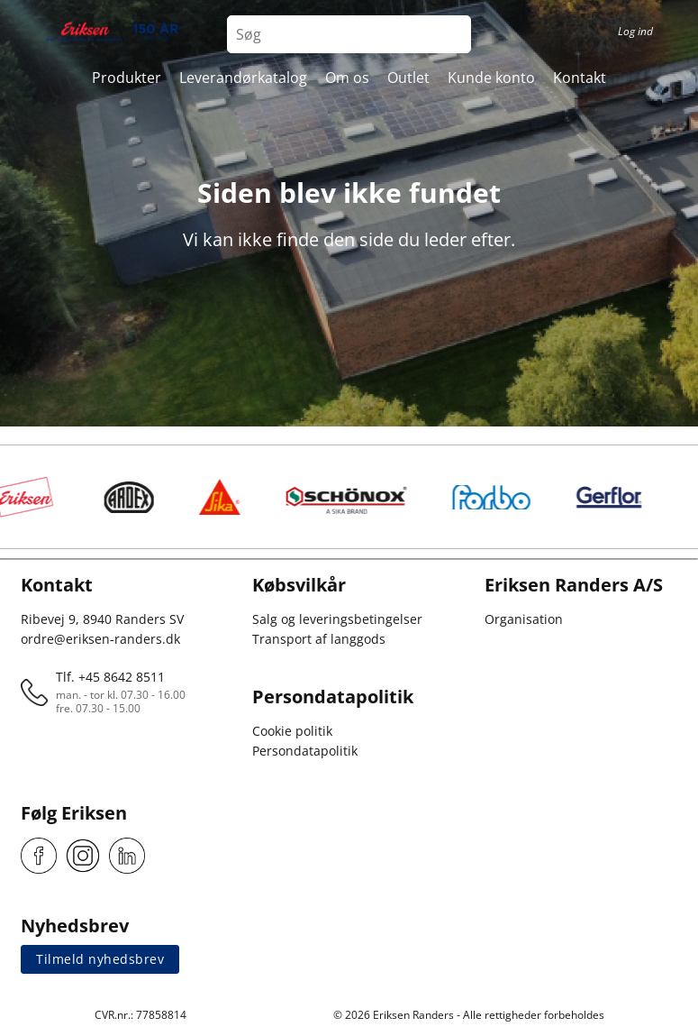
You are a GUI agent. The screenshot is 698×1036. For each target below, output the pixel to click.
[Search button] (452, 34)
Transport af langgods (318, 638)
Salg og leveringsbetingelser (337, 619)
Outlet (408, 77)
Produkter (126, 77)
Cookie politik (292, 730)
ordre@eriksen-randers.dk (100, 638)
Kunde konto (491, 77)
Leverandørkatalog (243, 77)
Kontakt (579, 77)
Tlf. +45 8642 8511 (110, 676)
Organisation (524, 619)
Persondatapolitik (305, 750)
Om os (347, 77)
